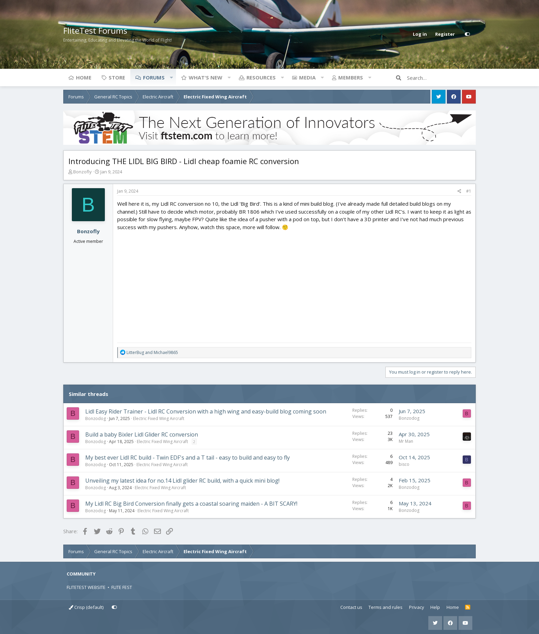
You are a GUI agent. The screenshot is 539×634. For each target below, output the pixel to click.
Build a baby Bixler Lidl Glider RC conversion (141, 434)
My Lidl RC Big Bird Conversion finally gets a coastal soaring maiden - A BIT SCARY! (191, 503)
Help (435, 607)
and (152, 352)
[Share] (459, 191)
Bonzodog (95, 418)
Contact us (351, 607)
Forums (154, 77)
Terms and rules (385, 607)
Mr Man (406, 441)
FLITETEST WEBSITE (86, 587)
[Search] (441, 77)
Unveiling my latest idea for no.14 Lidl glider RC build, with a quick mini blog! (182, 480)
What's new (205, 77)
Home (83, 77)
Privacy (416, 607)
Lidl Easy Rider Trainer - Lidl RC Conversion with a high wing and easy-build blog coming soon (205, 411)
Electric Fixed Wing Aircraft (158, 418)
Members (350, 77)
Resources (261, 77)
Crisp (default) (86, 607)
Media (307, 77)
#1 (468, 191)
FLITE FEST (121, 587)
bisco (404, 464)
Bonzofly (82, 172)
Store (117, 77)
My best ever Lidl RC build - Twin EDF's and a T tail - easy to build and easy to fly (187, 457)
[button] (171, 77)
